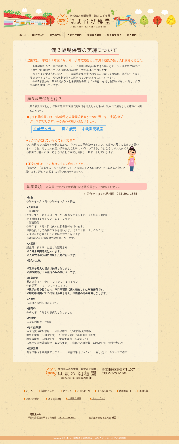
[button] (38, 35)
